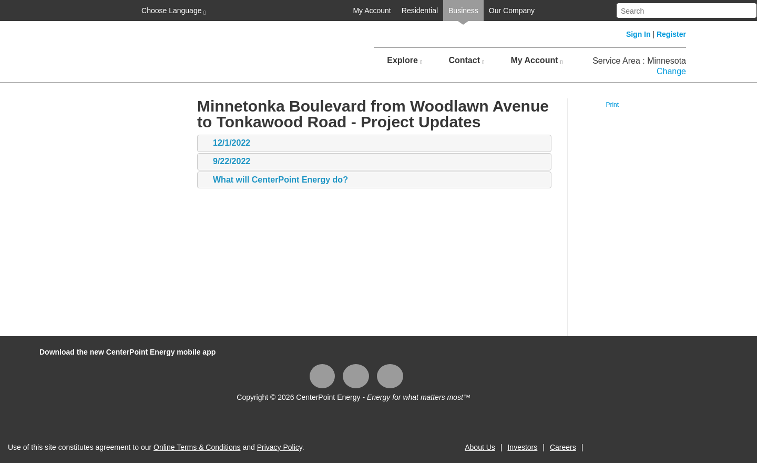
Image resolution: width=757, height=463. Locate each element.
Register (671, 34)
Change (671, 71)
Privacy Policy (279, 447)
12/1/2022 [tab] (226, 143)
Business (463, 10)
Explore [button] (404, 60)
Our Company (512, 10)
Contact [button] (466, 60)
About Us (480, 447)
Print (612, 104)
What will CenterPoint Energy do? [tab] (275, 180)
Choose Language (172, 11)
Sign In (638, 34)
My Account (372, 10)
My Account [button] (536, 60)
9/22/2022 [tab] (226, 162)
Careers (563, 447)
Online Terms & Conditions (197, 447)
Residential (420, 10)
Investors (522, 447)
